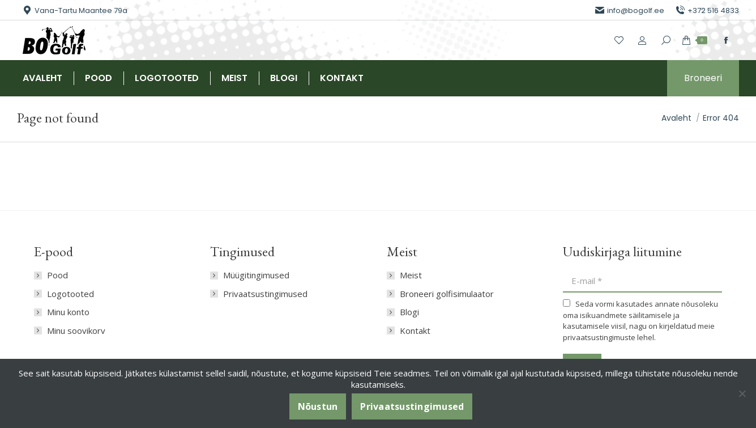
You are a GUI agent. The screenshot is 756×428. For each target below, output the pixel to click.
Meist (411, 275)
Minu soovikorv (76, 330)
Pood (57, 275)
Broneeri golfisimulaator (447, 294)
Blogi (409, 312)
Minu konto (68, 312)
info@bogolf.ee (629, 10)
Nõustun (318, 406)
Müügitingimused (256, 275)
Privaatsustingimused (265, 294)
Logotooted (70, 294)
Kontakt (415, 330)
